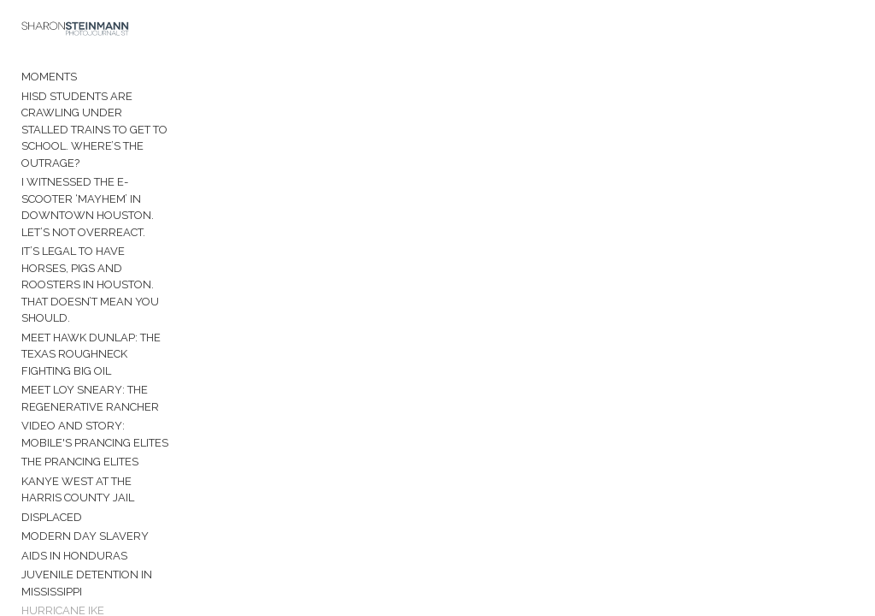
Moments (49, 78)
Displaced (51, 484)
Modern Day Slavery (85, 504)
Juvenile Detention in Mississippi (86, 551)
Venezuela (54, 597)
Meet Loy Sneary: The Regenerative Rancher (90, 367)
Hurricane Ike (62, 578)
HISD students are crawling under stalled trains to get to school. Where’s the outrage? (96, 122)
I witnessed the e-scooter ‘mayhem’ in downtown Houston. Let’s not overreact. (100, 191)
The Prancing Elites (79, 430)
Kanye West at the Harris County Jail (97, 457)
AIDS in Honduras (74, 523)
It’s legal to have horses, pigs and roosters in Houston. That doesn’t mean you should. (97, 261)
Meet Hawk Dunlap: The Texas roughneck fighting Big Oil (100, 322)
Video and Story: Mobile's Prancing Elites (99, 403)
